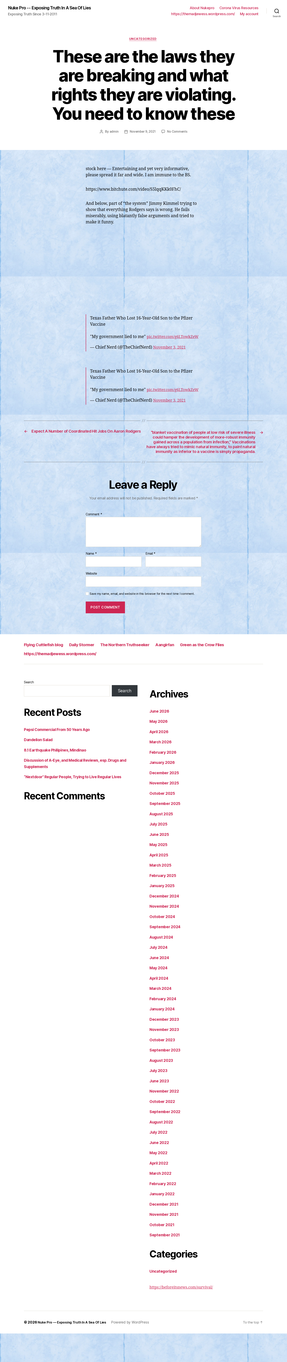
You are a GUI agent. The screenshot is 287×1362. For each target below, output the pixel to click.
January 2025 (163, 914)
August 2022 (162, 1150)
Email (150, 582)
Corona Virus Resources (238, 8)
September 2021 (166, 1263)
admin (112, 133)
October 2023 (163, 1068)
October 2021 (163, 1253)
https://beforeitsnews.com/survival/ (184, 1316)
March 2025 (161, 893)
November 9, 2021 (142, 133)
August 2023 (162, 1088)
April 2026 (160, 760)
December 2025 (165, 801)
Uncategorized (143, 40)
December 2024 (165, 924)
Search (29, 711)
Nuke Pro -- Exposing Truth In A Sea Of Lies (54, 8)
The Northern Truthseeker (142, 673)
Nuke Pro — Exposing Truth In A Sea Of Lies (74, 1351)
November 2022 (165, 1119)
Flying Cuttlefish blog (47, 673)
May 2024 (159, 996)
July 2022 (159, 1160)
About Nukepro (202, 8)
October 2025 (163, 821)
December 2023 (165, 1047)
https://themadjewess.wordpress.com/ (203, 14)
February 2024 (164, 1027)
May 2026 (159, 750)
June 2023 (160, 1109)
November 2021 (165, 1243)
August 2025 (162, 842)
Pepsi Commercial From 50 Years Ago (60, 757)
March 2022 (161, 1201)
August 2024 (162, 965)
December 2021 (165, 1232)
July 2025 (159, 852)
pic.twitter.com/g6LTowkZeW (118, 344)
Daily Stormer (92, 673)
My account (249, 14)
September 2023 (166, 1078)
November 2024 (165, 934)
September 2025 (166, 832)
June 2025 (160, 862)
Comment (94, 543)
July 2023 (159, 1099)
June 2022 (160, 1171)
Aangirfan (188, 673)
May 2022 (159, 1181)
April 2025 (159, 883)
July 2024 (159, 975)
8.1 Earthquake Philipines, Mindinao (58, 778)
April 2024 (160, 1006)
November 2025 (165, 811)
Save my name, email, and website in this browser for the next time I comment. (142, 622)
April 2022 (159, 1191)
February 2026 (164, 780)
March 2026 (161, 770)
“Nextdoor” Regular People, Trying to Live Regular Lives (78, 805)
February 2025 (164, 903)
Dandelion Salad (39, 768)
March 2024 (161, 1017)
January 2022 (163, 1222)
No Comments (178, 133)
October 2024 (163, 945)
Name (91, 582)
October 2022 (163, 1129)
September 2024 (166, 955)
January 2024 (163, 1037)
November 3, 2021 (171, 354)
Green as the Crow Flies (231, 673)
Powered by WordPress (135, 1351)
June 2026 (160, 739)
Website (91, 602)
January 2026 (163, 791)
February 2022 (164, 1212)
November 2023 (165, 1058)
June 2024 (160, 986)
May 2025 (159, 873)
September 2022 (166, 1140)
